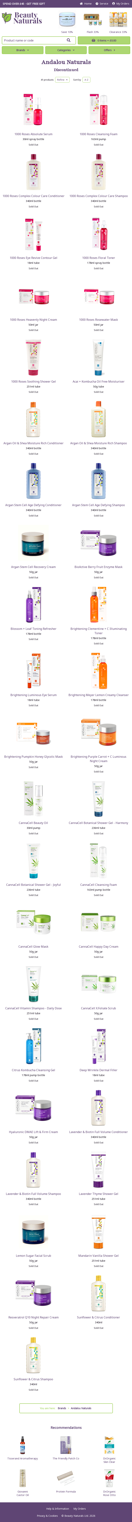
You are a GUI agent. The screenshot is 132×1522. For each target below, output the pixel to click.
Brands (22, 50)
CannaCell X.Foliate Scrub (98, 1008)
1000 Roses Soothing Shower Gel (33, 381)
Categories (65, 50)
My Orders (120, 3)
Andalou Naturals (66, 62)
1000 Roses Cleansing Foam (98, 134)
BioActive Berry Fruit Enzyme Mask (98, 567)
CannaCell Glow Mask (33, 947)
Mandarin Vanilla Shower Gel (98, 1256)
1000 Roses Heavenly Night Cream (33, 320)
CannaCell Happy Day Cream (98, 947)
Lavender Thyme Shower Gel (98, 1194)
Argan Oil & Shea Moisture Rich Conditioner (33, 443)
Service (102, 3)
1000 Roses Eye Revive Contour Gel (33, 258)
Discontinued (66, 70)
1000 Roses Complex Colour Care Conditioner (33, 196)
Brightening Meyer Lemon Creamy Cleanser (98, 695)
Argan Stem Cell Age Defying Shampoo (98, 505)
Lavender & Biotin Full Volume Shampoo (33, 1194)
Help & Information (57, 1508)
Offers (109, 50)
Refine (62, 79)
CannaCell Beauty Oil (33, 823)
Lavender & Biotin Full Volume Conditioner (98, 1132)
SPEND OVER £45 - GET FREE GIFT (24, 3)
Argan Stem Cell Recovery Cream (33, 567)
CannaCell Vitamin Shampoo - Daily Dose (33, 1008)
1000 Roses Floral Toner (98, 258)
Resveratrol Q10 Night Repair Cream (33, 1317)
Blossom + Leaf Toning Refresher (33, 629)
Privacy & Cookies (47, 1515)
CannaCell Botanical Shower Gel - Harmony (98, 823)
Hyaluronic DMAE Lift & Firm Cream (33, 1132)
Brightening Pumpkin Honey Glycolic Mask (33, 757)
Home (86, 3)
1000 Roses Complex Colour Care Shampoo (98, 196)
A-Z (86, 79)
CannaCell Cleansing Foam (98, 885)
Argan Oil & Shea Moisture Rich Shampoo (98, 443)
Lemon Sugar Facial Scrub (33, 1256)
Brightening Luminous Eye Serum (33, 695)
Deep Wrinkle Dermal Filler (98, 1070)
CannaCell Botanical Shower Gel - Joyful (33, 885)
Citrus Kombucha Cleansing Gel (33, 1070)
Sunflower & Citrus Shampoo (33, 1379)
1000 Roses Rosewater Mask (98, 320)
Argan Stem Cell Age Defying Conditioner (33, 505)
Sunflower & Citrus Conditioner (98, 1317)
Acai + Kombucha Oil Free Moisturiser (99, 381)
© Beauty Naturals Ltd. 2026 (78, 1515)
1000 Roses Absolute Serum (33, 134)
